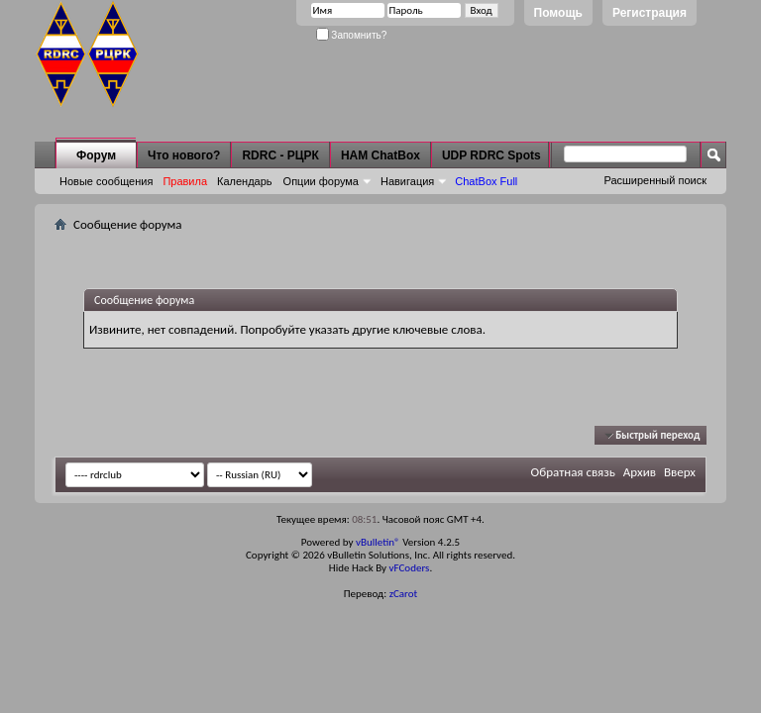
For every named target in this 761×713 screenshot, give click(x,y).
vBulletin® (378, 542)
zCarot (403, 593)
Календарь (244, 181)
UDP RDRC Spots (491, 155)
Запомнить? (351, 35)
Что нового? (184, 155)
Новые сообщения (106, 181)
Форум (96, 155)
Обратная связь (573, 471)
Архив (639, 471)
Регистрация (649, 13)
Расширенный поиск (655, 180)
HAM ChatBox (380, 155)
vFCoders (409, 567)
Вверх (680, 471)
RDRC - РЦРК (280, 155)
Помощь (558, 13)
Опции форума (321, 181)
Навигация (407, 181)
